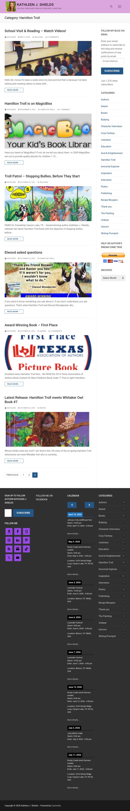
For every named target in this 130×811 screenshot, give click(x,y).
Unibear (105, 220)
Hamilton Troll (46, 110)
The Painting (107, 213)
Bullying (37, 37)
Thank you (106, 206)
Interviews (106, 180)
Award (42, 331)
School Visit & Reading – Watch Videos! (35, 31)
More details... (73, 534)
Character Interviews (111, 126)
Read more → (14, 90)
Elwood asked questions (23, 252)
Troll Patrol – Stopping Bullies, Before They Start (42, 176)
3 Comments (55, 331)
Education (106, 146)
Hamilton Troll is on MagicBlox (28, 104)
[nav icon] (119, 6)
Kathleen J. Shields (35, 5)
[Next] (89, 505)
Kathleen (10, 37)
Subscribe (112, 70)
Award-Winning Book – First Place (31, 325)
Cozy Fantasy (108, 133)
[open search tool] (111, 6)
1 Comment (63, 110)
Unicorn (105, 226)
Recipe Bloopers (109, 200)
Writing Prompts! (109, 233)
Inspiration (106, 173)
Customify (56, 805)
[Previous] (72, 505)
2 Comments (52, 37)
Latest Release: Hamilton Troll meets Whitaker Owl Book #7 (44, 400)
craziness (106, 139)
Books (42, 408)
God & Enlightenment (112, 153)
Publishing (106, 193)
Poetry (104, 186)
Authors (105, 99)
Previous (12, 475)
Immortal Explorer (110, 166)
